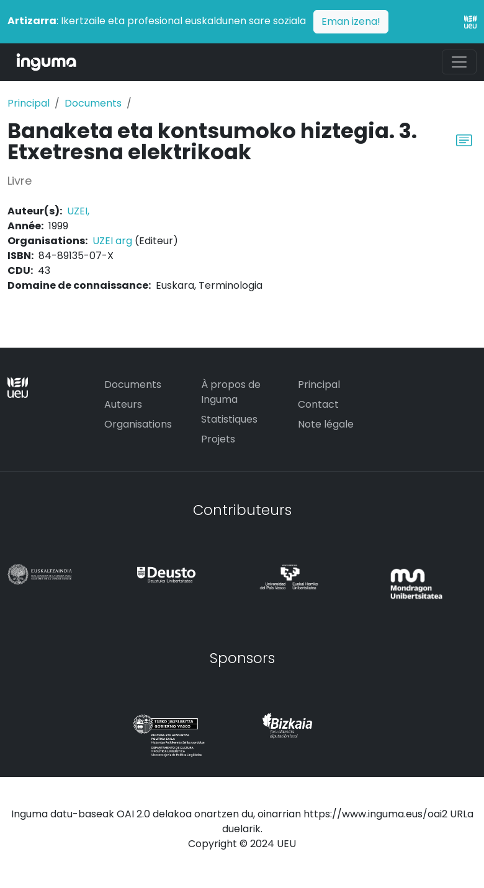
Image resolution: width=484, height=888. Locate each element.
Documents (93, 103)
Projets (218, 439)
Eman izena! (350, 21)
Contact (318, 404)
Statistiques (229, 419)
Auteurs (123, 404)
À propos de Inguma (231, 392)
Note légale (326, 424)
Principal (28, 103)
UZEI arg (112, 241)
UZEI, (78, 211)
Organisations (138, 424)
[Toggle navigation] (459, 62)
